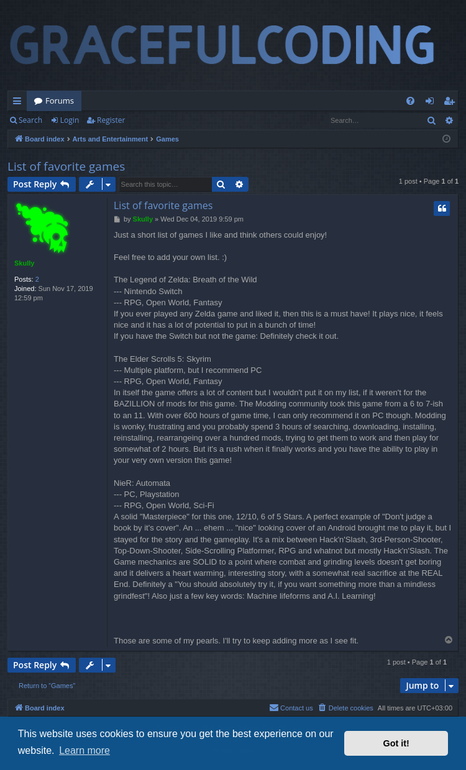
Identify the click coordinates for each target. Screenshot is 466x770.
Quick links (19, 103)
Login (69, 120)
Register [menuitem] (452, 103)
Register (111, 120)
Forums (59, 100)
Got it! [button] (396, 743)
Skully (24, 263)
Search (30, 120)
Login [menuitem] (432, 103)
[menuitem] (410, 101)
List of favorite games (66, 166)
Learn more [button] (84, 750)
